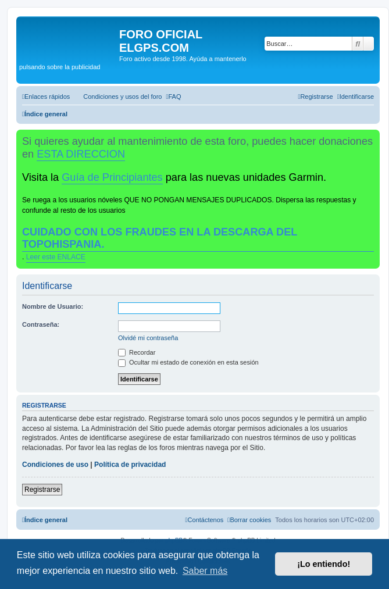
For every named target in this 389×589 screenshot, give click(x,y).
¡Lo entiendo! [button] (323, 564)
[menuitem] (117, 96)
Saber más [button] (205, 571)
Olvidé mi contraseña (148, 337)
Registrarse (42, 490)
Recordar (136, 352)
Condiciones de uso (55, 465)
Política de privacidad (130, 465)
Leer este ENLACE (55, 257)
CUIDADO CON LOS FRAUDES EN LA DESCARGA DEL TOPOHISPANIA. (159, 238)
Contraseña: (40, 324)
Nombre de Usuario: (52, 306)
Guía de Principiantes (112, 177)
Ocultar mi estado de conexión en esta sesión (188, 362)
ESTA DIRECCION (81, 154)
